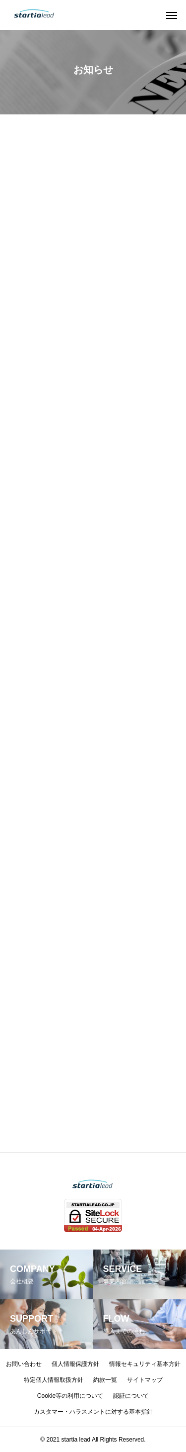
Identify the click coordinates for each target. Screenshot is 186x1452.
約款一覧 (105, 1379)
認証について (131, 1395)
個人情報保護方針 (75, 1363)
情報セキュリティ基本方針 (145, 1363)
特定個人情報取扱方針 (53, 1379)
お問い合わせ (24, 1363)
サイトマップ (145, 1379)
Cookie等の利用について (70, 1395)
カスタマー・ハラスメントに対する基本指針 (93, 1411)
